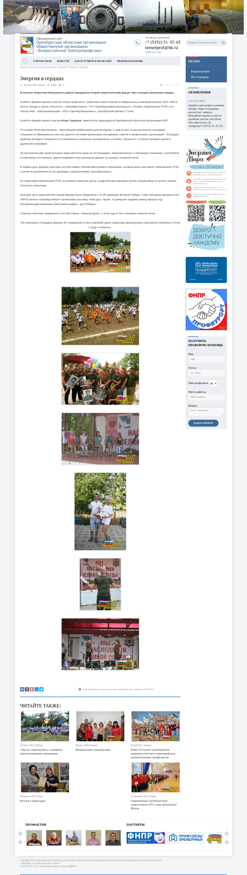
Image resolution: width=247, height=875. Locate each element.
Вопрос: (193, 405)
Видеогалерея (200, 71)
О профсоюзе (42, 61)
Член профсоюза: (198, 383)
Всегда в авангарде (33, 801)
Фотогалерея (200, 77)
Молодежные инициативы (92, 750)
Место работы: (197, 392)
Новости (63, 61)
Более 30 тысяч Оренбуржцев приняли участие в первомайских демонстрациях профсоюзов (153, 753)
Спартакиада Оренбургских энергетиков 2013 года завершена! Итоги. (154, 804)
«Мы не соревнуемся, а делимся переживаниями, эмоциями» (41, 751)
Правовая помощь (130, 61)
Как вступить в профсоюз (93, 61)
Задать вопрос (203, 424)
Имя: (191, 354)
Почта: (192, 367)
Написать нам (153, 52)
